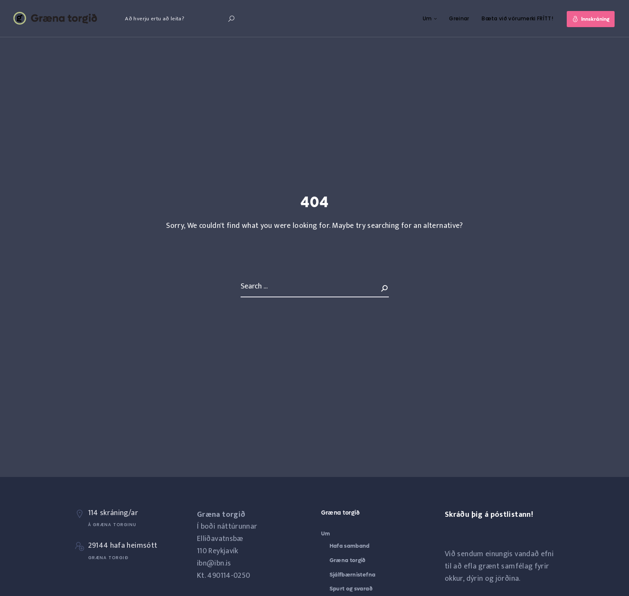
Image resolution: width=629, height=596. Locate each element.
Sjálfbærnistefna (353, 574)
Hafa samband (350, 545)
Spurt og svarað (351, 588)
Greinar (459, 18)
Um (427, 18)
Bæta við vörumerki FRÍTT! (517, 18)
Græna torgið (348, 560)
